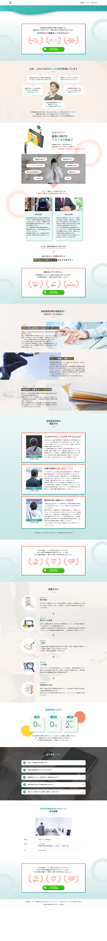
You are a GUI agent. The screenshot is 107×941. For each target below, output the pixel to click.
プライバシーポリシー (53, 936)
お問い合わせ (63, 936)
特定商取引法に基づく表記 (41, 936)
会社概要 (28, 936)
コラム (32, 936)
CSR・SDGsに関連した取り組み (74, 936)
